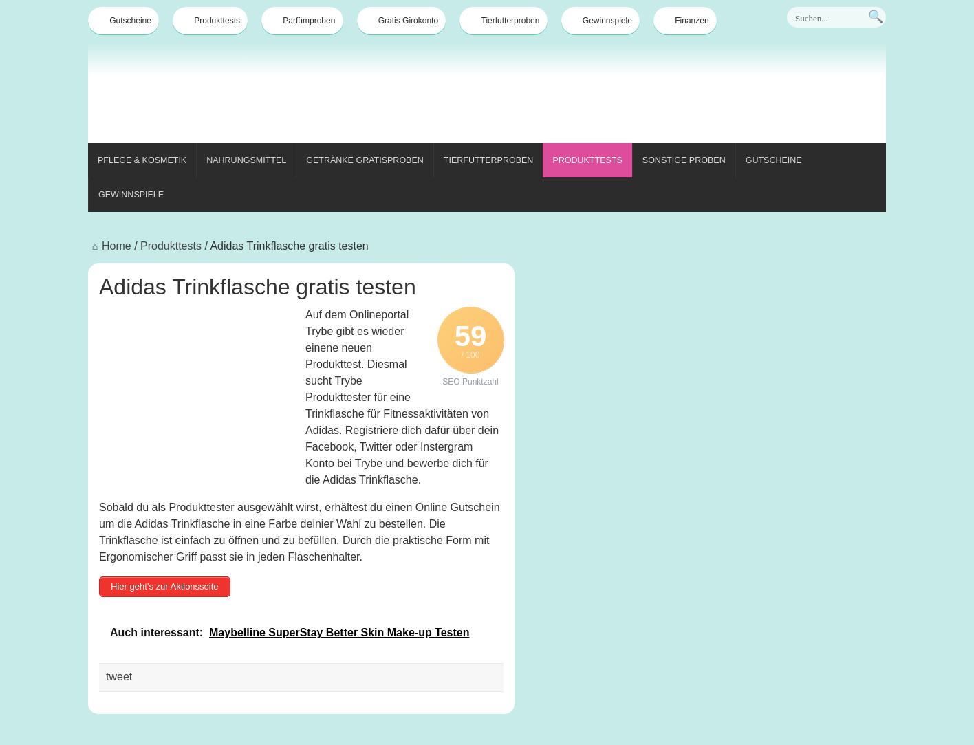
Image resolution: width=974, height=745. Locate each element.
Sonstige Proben (684, 160)
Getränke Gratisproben (365, 160)
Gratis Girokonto (401, 20)
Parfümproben (302, 20)
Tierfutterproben (504, 20)
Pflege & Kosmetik (142, 160)
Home (109, 246)
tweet (119, 676)
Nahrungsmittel (246, 160)
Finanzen (684, 20)
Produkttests (210, 20)
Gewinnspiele (600, 20)
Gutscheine (123, 20)
